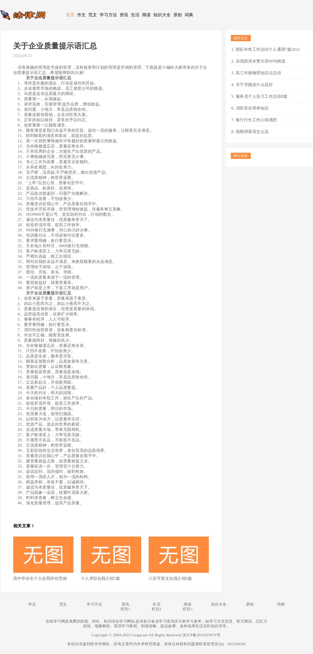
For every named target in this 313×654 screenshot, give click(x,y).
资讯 (124, 14)
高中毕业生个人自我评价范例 (40, 578)
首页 (70, 14)
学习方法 (108, 14)
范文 (92, 14)
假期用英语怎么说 (252, 131)
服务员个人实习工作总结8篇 (262, 96)
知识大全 (162, 14)
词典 (189, 14)
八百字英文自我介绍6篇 (170, 578)
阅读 (146, 14)
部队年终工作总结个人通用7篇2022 (268, 49)
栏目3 (188, 609)
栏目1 (125, 609)
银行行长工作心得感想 (256, 120)
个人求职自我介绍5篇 (100, 578)
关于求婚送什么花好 (254, 84)
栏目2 (156, 609)
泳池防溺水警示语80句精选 (261, 61)
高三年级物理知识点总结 (258, 73)
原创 (177, 14)
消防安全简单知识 (252, 108)
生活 (135, 14)
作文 (81, 14)
